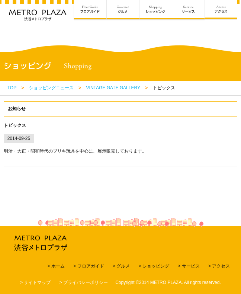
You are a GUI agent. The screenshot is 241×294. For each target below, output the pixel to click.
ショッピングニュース (51, 87)
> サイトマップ (35, 282)
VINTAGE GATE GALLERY (113, 87)
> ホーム (55, 266)
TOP (11, 87)
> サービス (188, 266)
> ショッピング (154, 266)
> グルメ (121, 266)
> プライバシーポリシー (84, 282)
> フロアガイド (88, 266)
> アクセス (219, 266)
